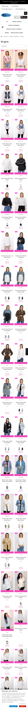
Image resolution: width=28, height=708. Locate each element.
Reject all (23, 706)
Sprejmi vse (13, 706)
